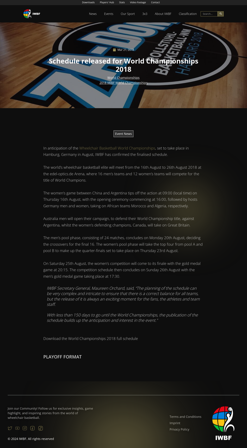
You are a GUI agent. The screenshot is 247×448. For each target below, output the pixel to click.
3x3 (144, 14)
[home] (31, 13)
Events (108, 14)
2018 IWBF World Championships (124, 83)
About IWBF (163, 14)
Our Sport (128, 14)
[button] (92, 14)
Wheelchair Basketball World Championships (117, 157)
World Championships (123, 78)
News (93, 14)
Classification (188, 14)
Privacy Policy (179, 429)
